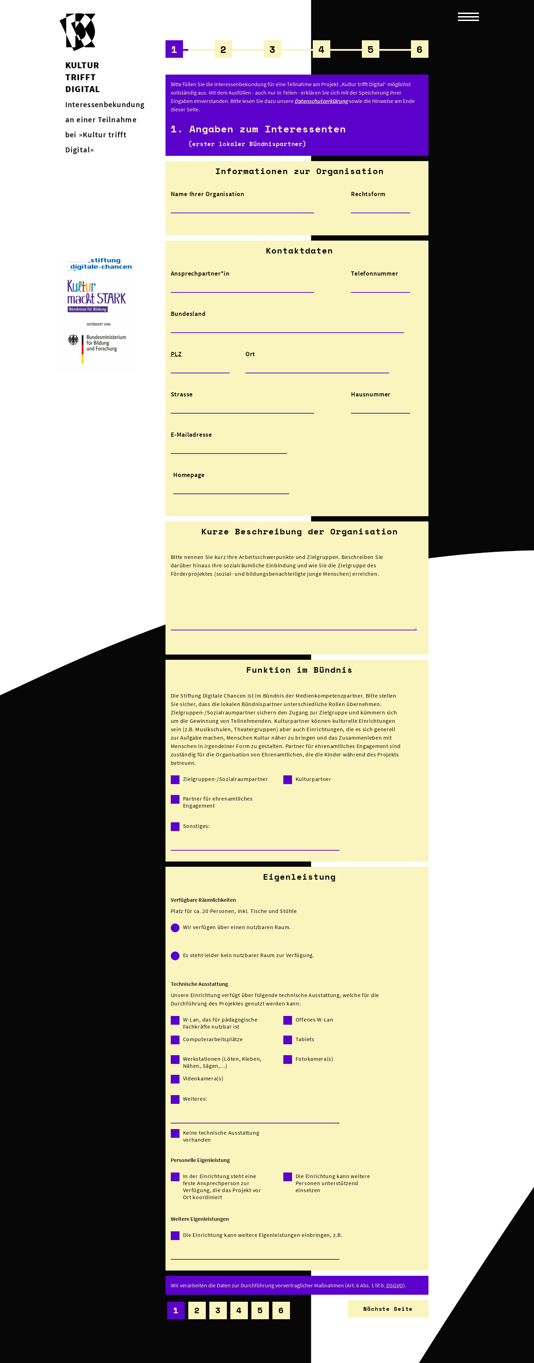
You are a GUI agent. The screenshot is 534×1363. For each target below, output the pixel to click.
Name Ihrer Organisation (207, 194)
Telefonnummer (374, 273)
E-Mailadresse (191, 434)
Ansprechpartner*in (200, 273)
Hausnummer (371, 394)
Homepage (188, 475)
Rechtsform (368, 194)
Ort (250, 354)
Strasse (182, 394)
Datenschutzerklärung (321, 100)
